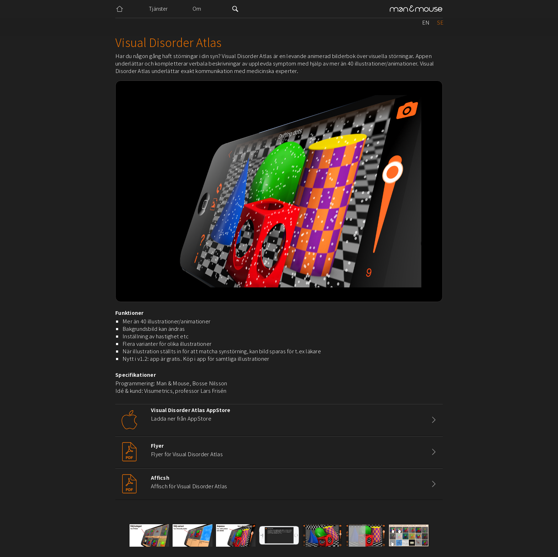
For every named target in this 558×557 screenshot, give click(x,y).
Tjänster (158, 8)
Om (197, 8)
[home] (416, 9)
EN (426, 22)
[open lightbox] (149, 535)
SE (440, 22)
